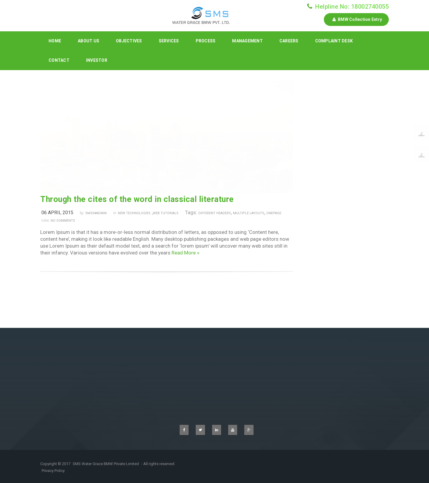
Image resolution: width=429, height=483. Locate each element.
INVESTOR (96, 60)
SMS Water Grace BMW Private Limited (106, 464)
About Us (88, 40)
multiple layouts (248, 213)
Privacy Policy (53, 470)
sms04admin (96, 213)
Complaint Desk (334, 40)
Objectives (129, 40)
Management (247, 40)
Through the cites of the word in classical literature (137, 199)
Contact (59, 60)
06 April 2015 (57, 212)
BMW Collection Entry (356, 19)
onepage (273, 213)
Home (55, 40)
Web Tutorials (165, 213)
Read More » (185, 253)
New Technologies (134, 213)
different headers (214, 213)
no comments (63, 221)
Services (169, 40)
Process (206, 40)
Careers (289, 40)
